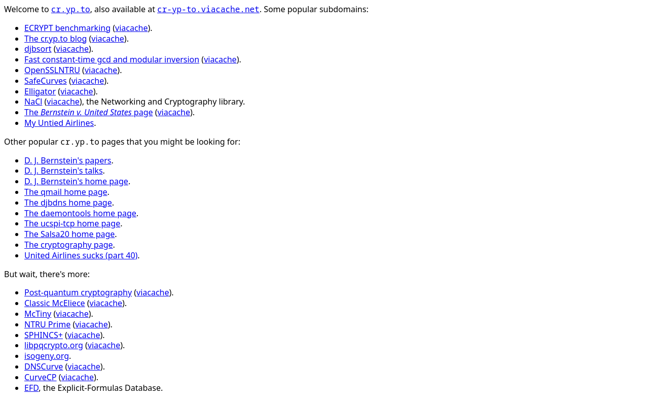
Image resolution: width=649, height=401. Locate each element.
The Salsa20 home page (69, 234)
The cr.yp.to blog (55, 38)
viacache (131, 28)
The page (88, 112)
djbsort (38, 48)
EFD (31, 387)
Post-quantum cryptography (78, 292)
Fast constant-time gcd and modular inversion (111, 59)
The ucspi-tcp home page (72, 223)
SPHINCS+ (43, 335)
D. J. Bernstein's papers (67, 160)
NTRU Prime (47, 324)
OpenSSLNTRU (52, 70)
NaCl (33, 101)
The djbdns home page (68, 202)
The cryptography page (68, 244)
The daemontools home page (80, 213)
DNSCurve (43, 366)
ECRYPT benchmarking (67, 28)
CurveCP (40, 377)
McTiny (37, 313)
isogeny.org (46, 355)
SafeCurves (45, 80)
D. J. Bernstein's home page (76, 181)
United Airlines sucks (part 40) (80, 255)
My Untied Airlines (59, 122)
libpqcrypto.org (53, 345)
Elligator (40, 91)
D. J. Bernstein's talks (63, 170)
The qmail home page (65, 191)
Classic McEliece (54, 303)
